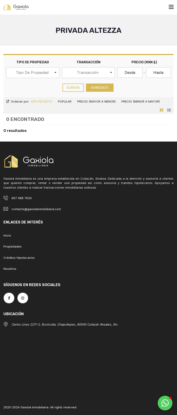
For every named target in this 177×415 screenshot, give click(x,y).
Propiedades (12, 246)
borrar (73, 87)
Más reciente (41, 101)
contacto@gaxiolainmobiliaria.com (36, 209)
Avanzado (99, 87)
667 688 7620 (21, 198)
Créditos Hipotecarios (19, 257)
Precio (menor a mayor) (140, 101)
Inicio (7, 235)
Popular (64, 101)
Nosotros (9, 268)
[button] (32, 72)
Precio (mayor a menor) (96, 101)
